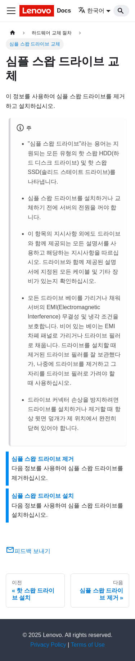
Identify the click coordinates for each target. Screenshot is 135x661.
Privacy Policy (48, 645)
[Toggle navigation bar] (11, 10)
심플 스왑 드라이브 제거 (43, 459)
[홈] (12, 32)
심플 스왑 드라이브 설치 (43, 496)
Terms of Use (88, 645)
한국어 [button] (91, 11)
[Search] (121, 10)
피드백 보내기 (28, 551)
